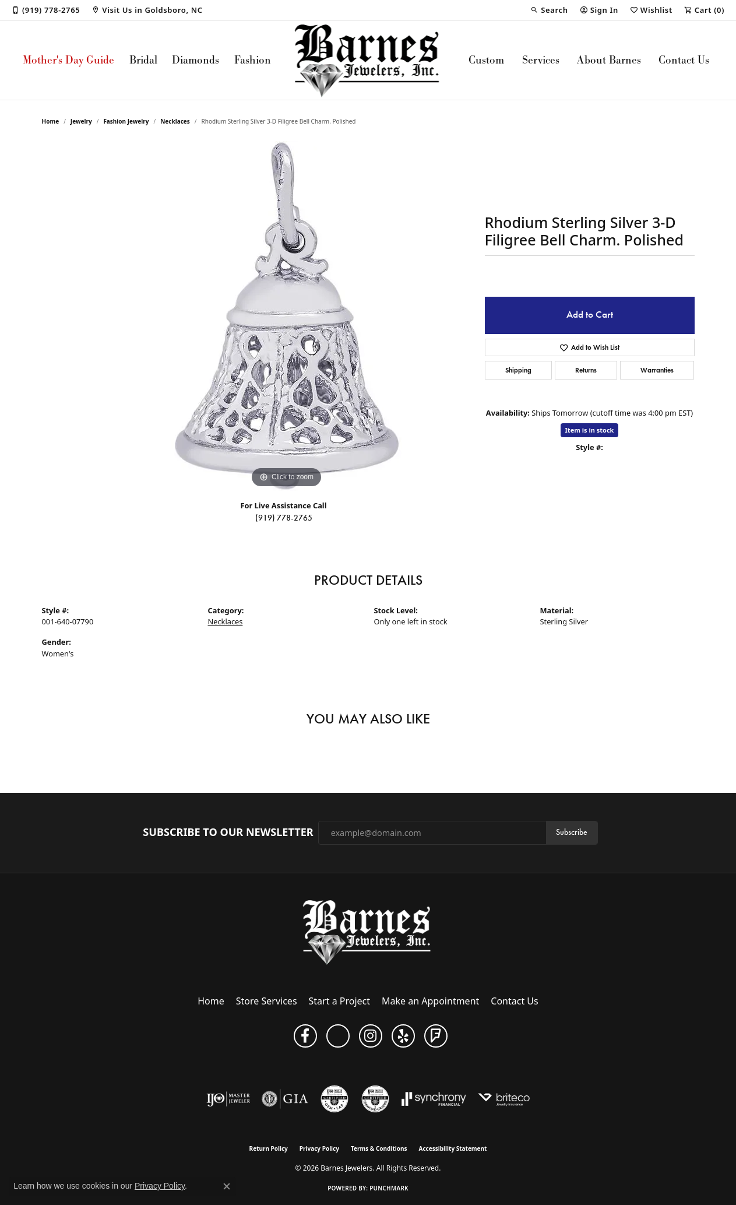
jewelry (81, 121)
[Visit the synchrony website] (434, 1098)
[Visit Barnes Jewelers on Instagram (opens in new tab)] (370, 1036)
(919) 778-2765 (283, 518)
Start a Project (339, 1001)
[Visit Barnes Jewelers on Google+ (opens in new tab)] (338, 1036)
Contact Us (683, 59)
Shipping (518, 370)
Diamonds (195, 59)
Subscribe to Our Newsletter (228, 832)
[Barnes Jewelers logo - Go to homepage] (368, 60)
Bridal (143, 59)
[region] (287, 316)
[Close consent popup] (226, 1186)
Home (50, 121)
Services (540, 59)
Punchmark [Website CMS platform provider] (389, 1188)
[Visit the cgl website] (334, 1098)
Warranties (657, 370)
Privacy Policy (319, 1148)
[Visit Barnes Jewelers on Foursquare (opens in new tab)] (436, 1036)
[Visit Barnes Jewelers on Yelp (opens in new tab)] (403, 1036)
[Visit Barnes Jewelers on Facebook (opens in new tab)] (305, 1036)
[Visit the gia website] (285, 1098)
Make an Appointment (430, 1001)
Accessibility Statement (453, 1148)
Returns (586, 370)
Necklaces (175, 121)
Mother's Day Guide (68, 59)
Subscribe (571, 832)
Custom (486, 59)
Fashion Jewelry (126, 121)
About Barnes (609, 59)
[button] (549, 10)
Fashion (252, 59)
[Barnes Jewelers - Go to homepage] (368, 932)
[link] (46, 10)
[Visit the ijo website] (228, 1098)
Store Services (266, 1001)
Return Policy (268, 1148)
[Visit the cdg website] (375, 1098)
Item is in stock (589, 430)
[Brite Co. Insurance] (504, 1098)
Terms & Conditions (379, 1148)
